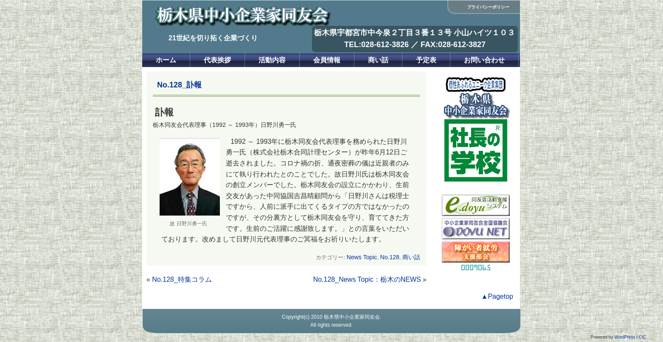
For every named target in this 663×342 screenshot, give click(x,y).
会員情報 (326, 60)
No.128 (389, 257)
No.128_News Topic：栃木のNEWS (367, 279)
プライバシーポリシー (488, 7)
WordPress (624, 337)
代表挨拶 (217, 60)
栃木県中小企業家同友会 (352, 317)
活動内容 (272, 60)
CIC (642, 337)
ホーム (166, 60)
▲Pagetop (497, 296)
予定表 (426, 60)
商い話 (378, 60)
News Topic (362, 257)
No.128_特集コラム (182, 279)
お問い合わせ (484, 60)
